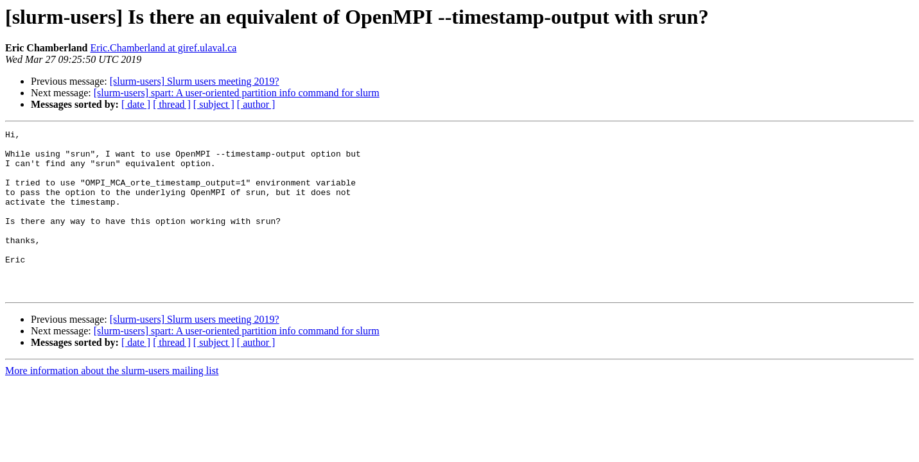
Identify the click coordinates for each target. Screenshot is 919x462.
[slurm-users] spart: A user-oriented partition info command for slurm (237, 92)
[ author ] (256, 104)
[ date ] (135, 104)
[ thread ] (172, 104)
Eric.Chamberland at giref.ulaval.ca (163, 47)
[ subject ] (213, 104)
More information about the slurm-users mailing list (111, 403)
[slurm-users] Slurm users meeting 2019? (194, 81)
